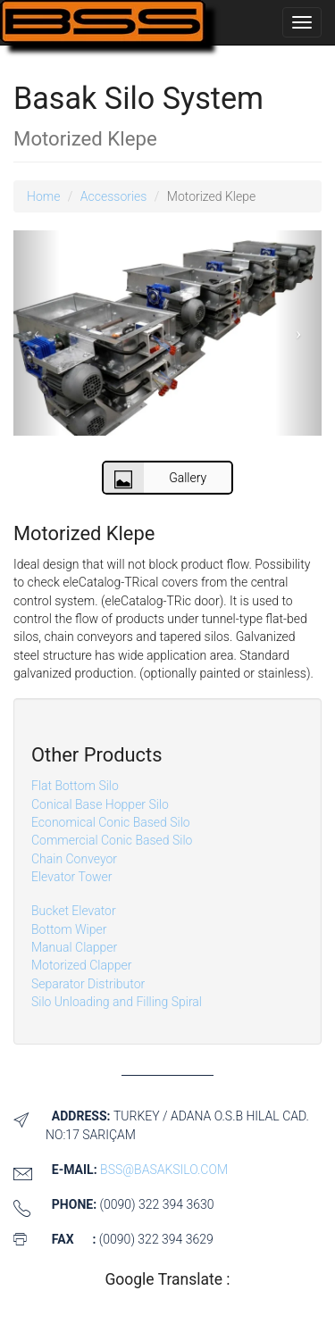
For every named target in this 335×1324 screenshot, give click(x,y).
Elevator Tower (71, 877)
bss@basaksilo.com (164, 1169)
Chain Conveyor (74, 859)
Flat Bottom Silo (75, 786)
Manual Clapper (74, 947)
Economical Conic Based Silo (110, 822)
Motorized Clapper (81, 965)
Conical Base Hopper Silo (100, 804)
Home (43, 196)
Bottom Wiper (68, 929)
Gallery (155, 477)
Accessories (113, 196)
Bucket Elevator (73, 910)
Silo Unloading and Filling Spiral (116, 1002)
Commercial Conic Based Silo (111, 840)
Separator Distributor (88, 984)
